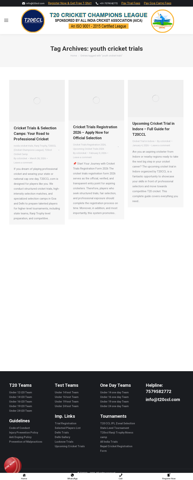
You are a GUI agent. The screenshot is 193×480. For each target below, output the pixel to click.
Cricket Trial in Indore (143, 141)
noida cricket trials (23, 145)
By (20, 158)
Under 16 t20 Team (20, 401)
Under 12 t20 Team (20, 392)
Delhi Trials (62, 432)
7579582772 (158, 391)
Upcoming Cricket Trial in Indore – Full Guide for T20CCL (153, 129)
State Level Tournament (114, 428)
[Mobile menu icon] (6, 20)
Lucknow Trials (64, 441)
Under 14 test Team (67, 392)
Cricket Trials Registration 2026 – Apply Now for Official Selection (95, 132)
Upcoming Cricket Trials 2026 (88, 148)
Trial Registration (65, 423)
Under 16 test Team (67, 397)
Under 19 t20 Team (20, 406)
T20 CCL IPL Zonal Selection (117, 423)
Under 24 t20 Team (20, 410)
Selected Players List (68, 428)
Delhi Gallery (62, 437)
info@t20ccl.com (35, 3)
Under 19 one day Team (114, 401)
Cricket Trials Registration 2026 (89, 144)
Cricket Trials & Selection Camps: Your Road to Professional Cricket (35, 133)
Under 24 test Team (67, 406)
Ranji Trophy (40, 145)
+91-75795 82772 (109, 3)
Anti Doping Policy (20, 437)
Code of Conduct (19, 428)
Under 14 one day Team (114, 392)
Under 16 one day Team (114, 397)
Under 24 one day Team (114, 406)
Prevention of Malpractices (25, 441)
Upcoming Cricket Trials (70, 446)
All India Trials (109, 441)
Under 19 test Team (67, 401)
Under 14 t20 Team (20, 397)
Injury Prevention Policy (23, 432)
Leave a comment (23, 162)
